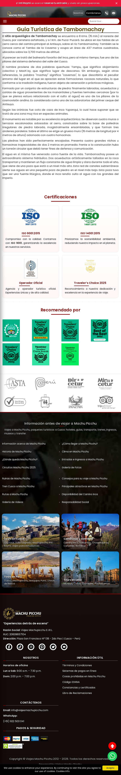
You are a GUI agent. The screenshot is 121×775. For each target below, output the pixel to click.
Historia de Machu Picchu (16, 451)
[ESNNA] (45, 402)
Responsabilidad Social (75, 502)
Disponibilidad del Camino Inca (80, 494)
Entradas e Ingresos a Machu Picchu (83, 459)
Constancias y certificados (78, 687)
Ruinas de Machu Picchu (16, 478)
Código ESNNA (71, 682)
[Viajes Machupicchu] (60, 613)
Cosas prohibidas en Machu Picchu (83, 676)
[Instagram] (31, 647)
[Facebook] (9, 647)
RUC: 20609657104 (14, 634)
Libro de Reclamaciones (77, 693)
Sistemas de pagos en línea (79, 671)
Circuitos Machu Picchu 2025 (19, 467)
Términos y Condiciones (77, 665)
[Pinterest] (42, 647)
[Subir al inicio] (112, 746)
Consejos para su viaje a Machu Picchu (84, 478)
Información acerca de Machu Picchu (24, 443)
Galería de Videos (12, 502)
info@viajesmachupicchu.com (29, 710)
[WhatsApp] (112, 756)
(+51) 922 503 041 (13, 721)
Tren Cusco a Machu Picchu (18, 486)
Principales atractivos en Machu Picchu (84, 486)
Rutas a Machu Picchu (15, 494)
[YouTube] (64, 647)
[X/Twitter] (53, 647)
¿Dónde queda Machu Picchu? (19, 459)
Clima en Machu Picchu (75, 451)
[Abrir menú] (5, 21)
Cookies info (63, 771)
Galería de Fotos (71, 467)
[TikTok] (20, 647)
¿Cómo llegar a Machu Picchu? (80, 443)
